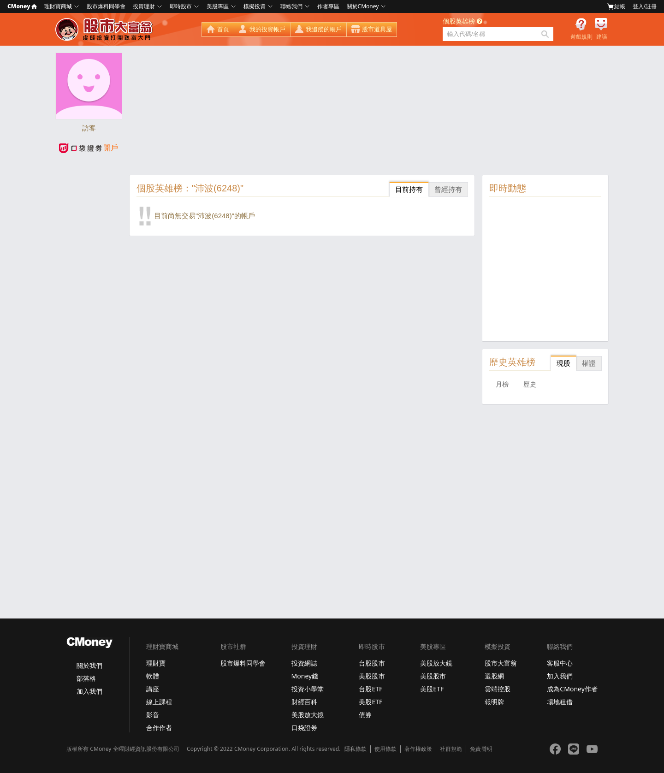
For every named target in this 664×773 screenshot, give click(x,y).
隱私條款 (355, 749)
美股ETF (370, 701)
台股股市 (372, 663)
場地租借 (560, 701)
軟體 (152, 676)
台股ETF (370, 688)
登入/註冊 (645, 6)
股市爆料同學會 (106, 6)
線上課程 (159, 701)
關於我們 (89, 665)
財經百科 (304, 701)
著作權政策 (418, 749)
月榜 (502, 384)
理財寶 (156, 663)
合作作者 (159, 727)
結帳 (616, 6)
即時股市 (181, 6)
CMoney (22, 6)
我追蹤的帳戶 (324, 29)
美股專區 (218, 6)
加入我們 (89, 691)
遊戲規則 (581, 37)
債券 (365, 714)
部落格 (86, 678)
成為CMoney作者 (572, 688)
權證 (589, 363)
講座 (152, 688)
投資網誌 (304, 663)
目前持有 (409, 189)
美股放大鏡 (307, 714)
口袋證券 (304, 727)
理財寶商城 (58, 6)
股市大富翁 (501, 663)
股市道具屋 (377, 29)
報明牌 (494, 701)
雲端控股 (497, 688)
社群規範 (451, 749)
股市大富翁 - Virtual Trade (105, 29)
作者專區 (328, 6)
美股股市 (372, 676)
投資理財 (144, 6)
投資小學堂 (307, 688)
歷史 (529, 384)
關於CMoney (363, 6)
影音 (152, 714)
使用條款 (385, 749)
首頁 (223, 29)
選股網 (494, 676)
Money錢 (305, 676)
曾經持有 (448, 189)
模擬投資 (254, 6)
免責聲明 (481, 749)
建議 (601, 37)
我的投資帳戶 (267, 29)
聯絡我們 (291, 6)
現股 (563, 363)
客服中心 (560, 663)
